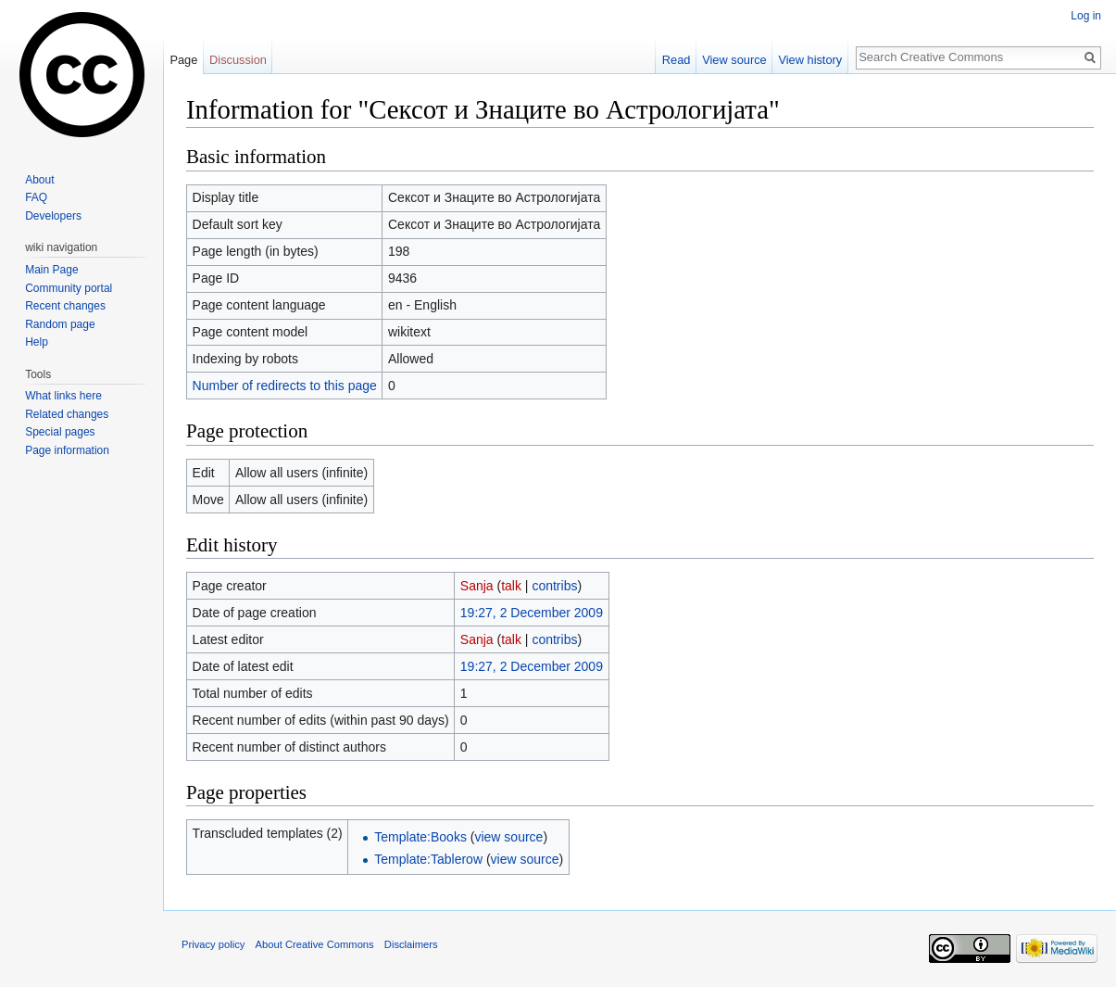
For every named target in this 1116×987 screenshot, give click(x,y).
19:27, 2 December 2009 (531, 612)
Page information (67, 450)
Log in (1086, 15)
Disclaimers (411, 944)
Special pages (59, 431)
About (39, 179)
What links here (63, 395)
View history (810, 60)
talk (511, 585)
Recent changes (65, 305)
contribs (554, 585)
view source (508, 836)
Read (676, 60)
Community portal (68, 288)
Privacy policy (213, 944)
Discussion (238, 60)
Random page (59, 324)
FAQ (36, 197)
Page (183, 60)
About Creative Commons (315, 944)
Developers (53, 215)
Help (36, 341)
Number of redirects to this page (285, 385)
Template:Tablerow (428, 859)
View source (734, 60)
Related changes (66, 414)
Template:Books (420, 836)
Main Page (51, 269)
